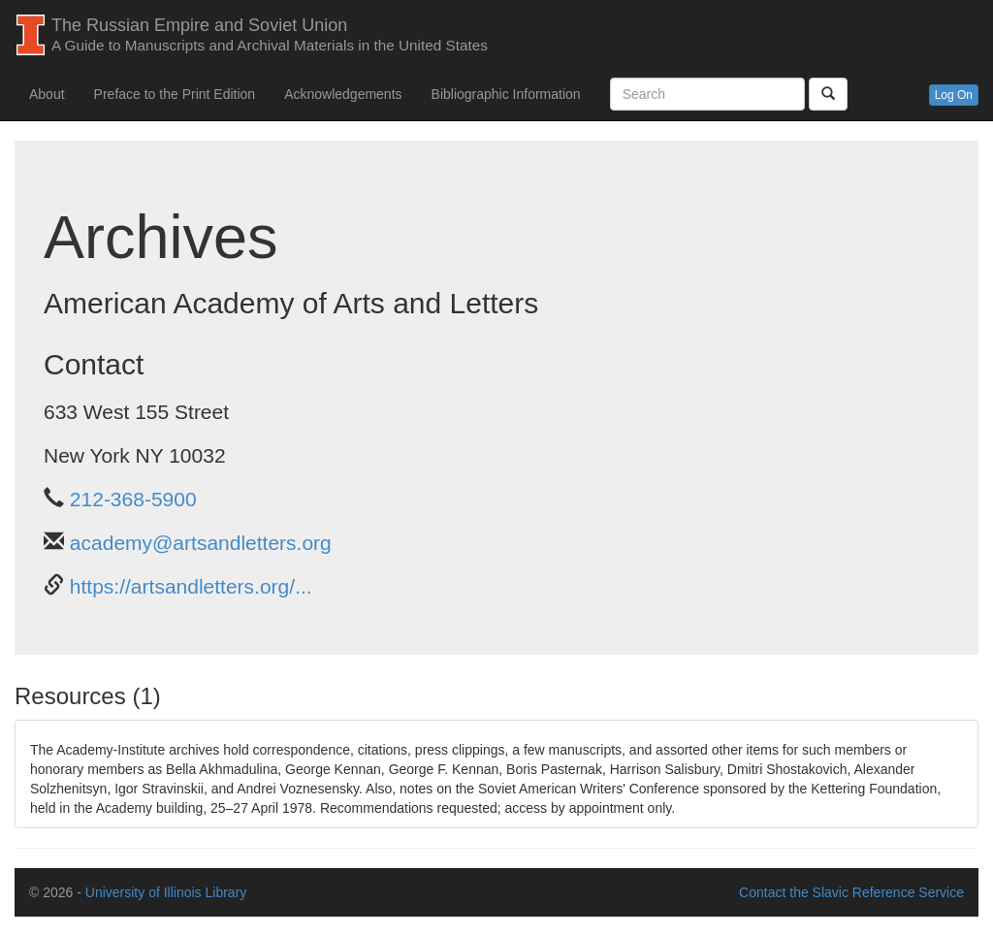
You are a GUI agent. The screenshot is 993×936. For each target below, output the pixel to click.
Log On (954, 95)
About (47, 94)
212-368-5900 (133, 499)
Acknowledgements (342, 94)
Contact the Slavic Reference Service (851, 892)
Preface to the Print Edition (175, 94)
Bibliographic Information (506, 94)
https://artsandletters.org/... (191, 586)
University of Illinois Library (166, 892)
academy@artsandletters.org (201, 543)
